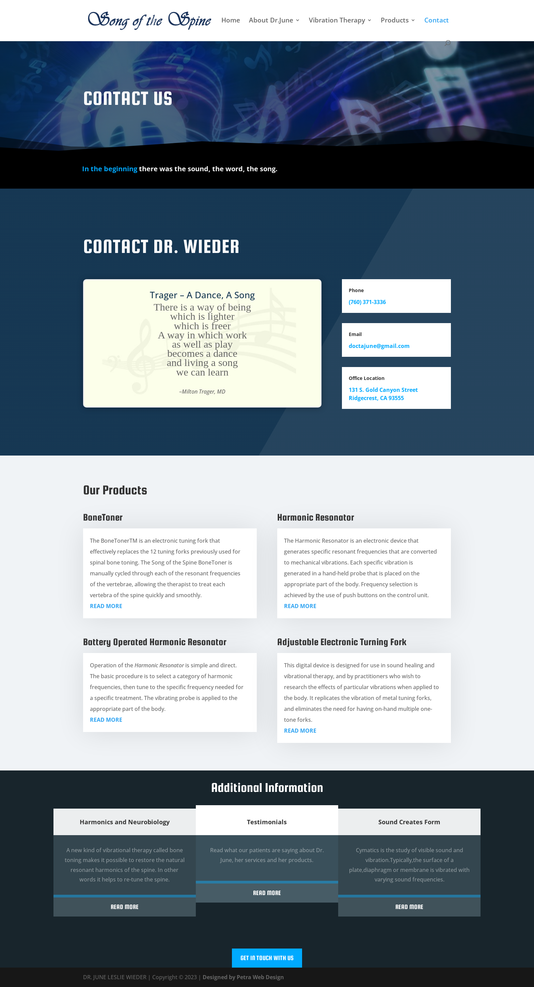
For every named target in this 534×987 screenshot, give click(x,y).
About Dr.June (271, 21)
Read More (125, 906)
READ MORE (106, 606)
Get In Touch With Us (267, 957)
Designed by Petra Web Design (243, 977)
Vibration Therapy (337, 21)
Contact (436, 21)
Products (395, 21)
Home (230, 21)
